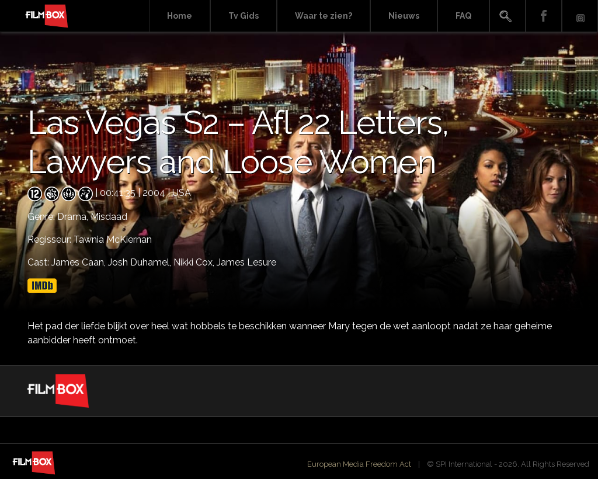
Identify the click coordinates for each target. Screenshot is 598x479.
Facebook (544, 16)
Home (179, 15)
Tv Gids (243, 15)
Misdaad (109, 216)
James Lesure (246, 262)
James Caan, (79, 262)
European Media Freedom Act (359, 464)
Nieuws (403, 15)
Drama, (74, 216)
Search (507, 16)
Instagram (580, 16)
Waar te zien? (323, 15)
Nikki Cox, (195, 262)
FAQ (463, 15)
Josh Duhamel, (140, 262)
